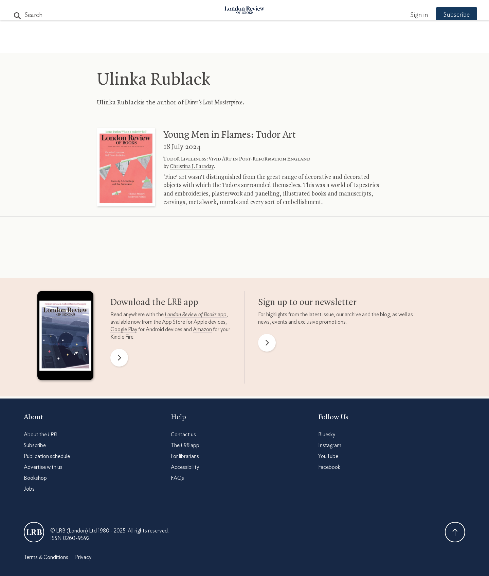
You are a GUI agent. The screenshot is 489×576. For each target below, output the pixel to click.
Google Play (123, 329)
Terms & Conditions (46, 557)
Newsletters (362, 44)
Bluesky (326, 434)
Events (295, 44)
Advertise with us (43, 467)
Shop (323, 44)
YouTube (328, 456)
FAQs (177, 478)
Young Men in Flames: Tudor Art (229, 135)
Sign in (407, 15)
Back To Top (455, 532)
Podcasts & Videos (243, 44)
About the (40, 434)
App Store (173, 322)
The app (185, 445)
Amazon (202, 329)
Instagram (329, 445)
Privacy (83, 557)
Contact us (183, 434)
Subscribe (445, 15)
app (196, 314)
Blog (193, 44)
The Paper (121, 44)
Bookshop (35, 478)
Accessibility (185, 467)
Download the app (154, 302)
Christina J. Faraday (192, 166)
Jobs (29, 489)
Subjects (162, 44)
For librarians (185, 456)
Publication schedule (47, 456)
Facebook (329, 467)
